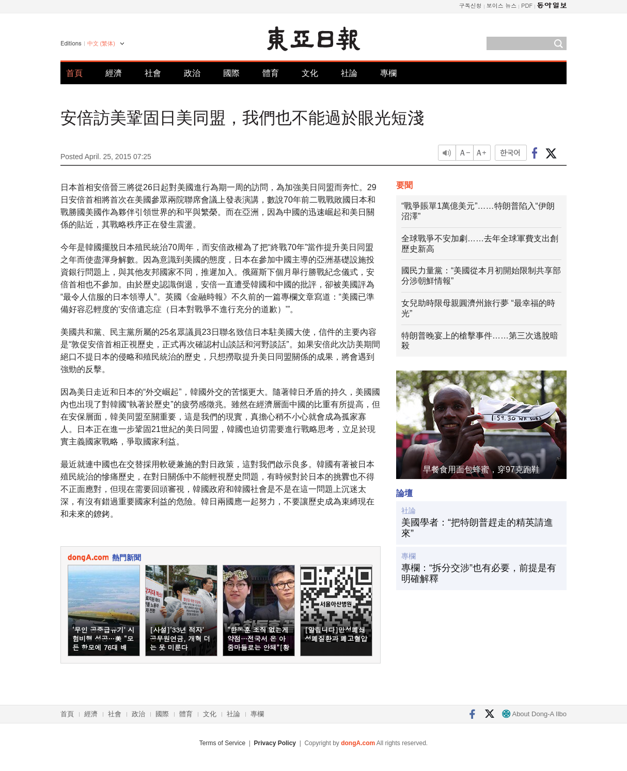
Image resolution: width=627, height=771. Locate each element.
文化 (310, 73)
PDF (526, 5)
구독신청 (470, 5)
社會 (153, 73)
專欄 (388, 73)
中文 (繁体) (101, 43)
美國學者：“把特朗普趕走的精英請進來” (477, 528)
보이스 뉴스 (502, 5)
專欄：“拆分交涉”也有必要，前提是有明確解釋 (478, 573)
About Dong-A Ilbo (534, 714)
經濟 (113, 73)
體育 (270, 73)
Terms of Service (222, 743)
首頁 (74, 73)
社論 (349, 73)
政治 (192, 73)
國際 (231, 73)
